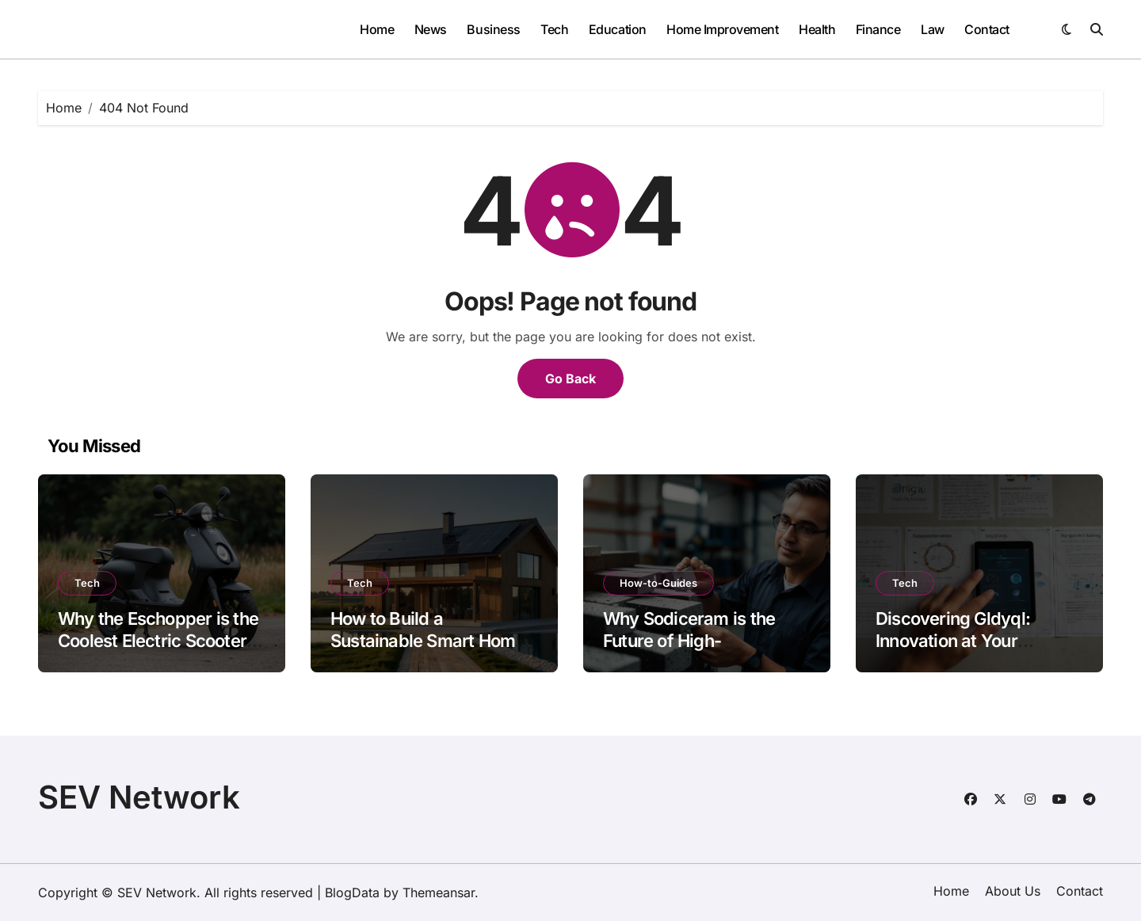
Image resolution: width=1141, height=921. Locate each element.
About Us (1012, 891)
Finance (878, 29)
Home (377, 29)
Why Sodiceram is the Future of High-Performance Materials (693, 641)
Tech (554, 29)
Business (493, 29)
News (430, 29)
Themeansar (439, 892)
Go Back (570, 378)
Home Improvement (722, 29)
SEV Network (139, 797)
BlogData (352, 892)
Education (618, 29)
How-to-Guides (658, 583)
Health (817, 29)
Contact (986, 29)
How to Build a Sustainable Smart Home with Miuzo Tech (427, 641)
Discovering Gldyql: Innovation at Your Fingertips (953, 641)
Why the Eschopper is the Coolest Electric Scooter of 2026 (158, 641)
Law (932, 29)
